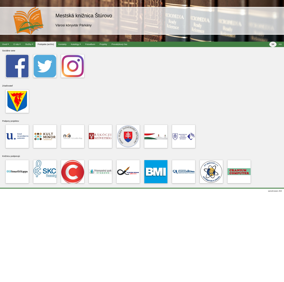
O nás (17, 44)
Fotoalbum (90, 44)
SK (273, 44)
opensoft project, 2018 (275, 191)
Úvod (5, 44)
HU (280, 44)
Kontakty (62, 44)
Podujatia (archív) (46, 44)
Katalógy (76, 44)
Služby (29, 44)
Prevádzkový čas (119, 44)
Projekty (103, 44)
